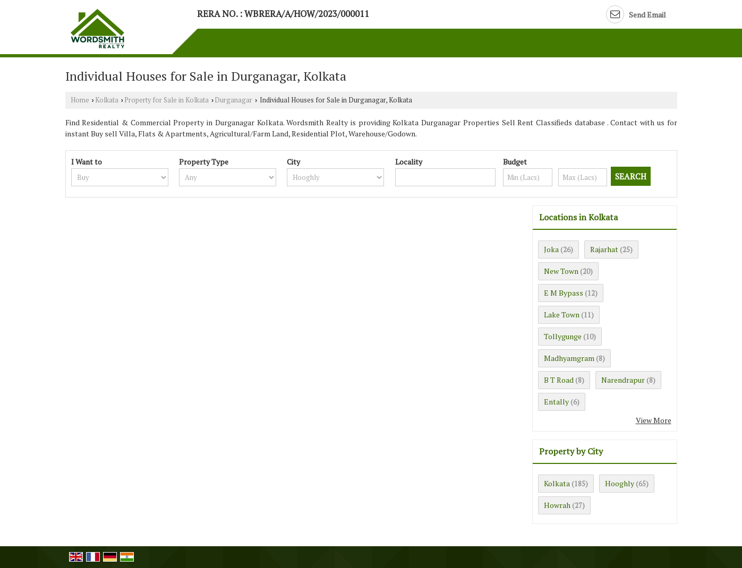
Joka (551, 249)
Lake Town (561, 314)
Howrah (557, 505)
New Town (561, 271)
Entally (556, 402)
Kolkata (106, 100)
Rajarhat (604, 249)
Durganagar (233, 100)
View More (653, 420)
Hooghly (619, 483)
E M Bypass (563, 293)
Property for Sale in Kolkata (166, 100)
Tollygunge (563, 336)
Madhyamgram (569, 358)
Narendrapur (623, 380)
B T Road (559, 380)
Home (80, 100)
